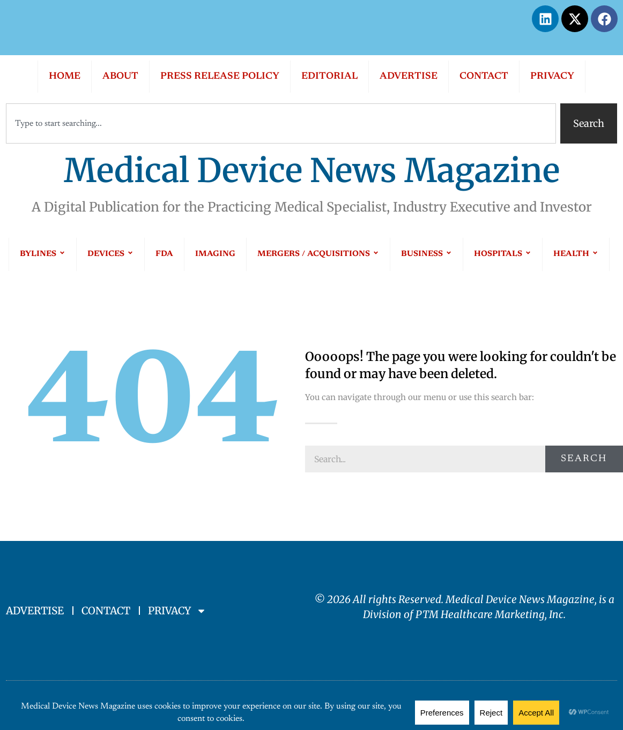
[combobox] (281, 123)
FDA (164, 254)
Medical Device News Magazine (312, 170)
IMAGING (215, 254)
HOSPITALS (502, 254)
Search (584, 459)
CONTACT (483, 76)
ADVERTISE (408, 76)
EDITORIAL (329, 76)
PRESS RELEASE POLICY (219, 76)
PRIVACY (552, 76)
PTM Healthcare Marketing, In (487, 614)
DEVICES (110, 254)
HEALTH (575, 254)
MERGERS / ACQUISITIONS (318, 254)
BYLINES (42, 254)
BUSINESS (426, 254)
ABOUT (120, 76)
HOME (64, 76)
